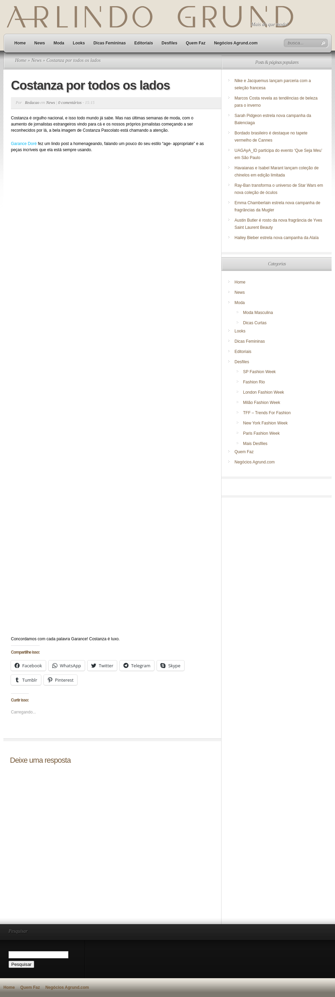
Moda (59, 43)
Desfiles (169, 43)
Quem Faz (195, 43)
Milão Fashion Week (261, 402)
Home (20, 43)
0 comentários (69, 102)
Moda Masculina (258, 312)
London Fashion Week (263, 392)
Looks (79, 43)
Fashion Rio (254, 382)
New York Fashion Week (265, 423)
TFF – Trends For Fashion (267, 412)
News (39, 43)
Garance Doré (24, 143)
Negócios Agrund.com (236, 43)
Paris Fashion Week (261, 433)
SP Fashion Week (259, 371)
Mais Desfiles (255, 443)
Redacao (32, 102)
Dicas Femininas (109, 43)
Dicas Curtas (255, 322)
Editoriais (143, 43)
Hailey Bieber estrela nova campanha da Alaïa (276, 237)
